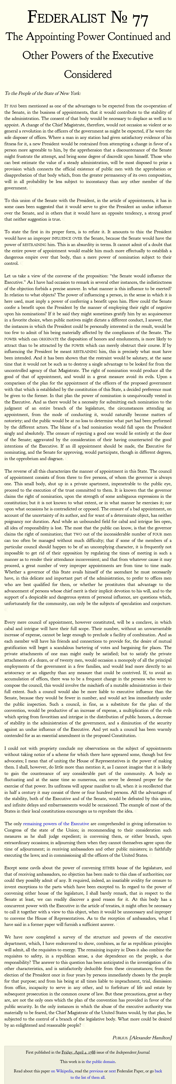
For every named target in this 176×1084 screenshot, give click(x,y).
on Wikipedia (62, 1071)
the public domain (100, 1061)
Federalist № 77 (88, 16)
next (112, 1071)
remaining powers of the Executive (56, 824)
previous (96, 1071)
